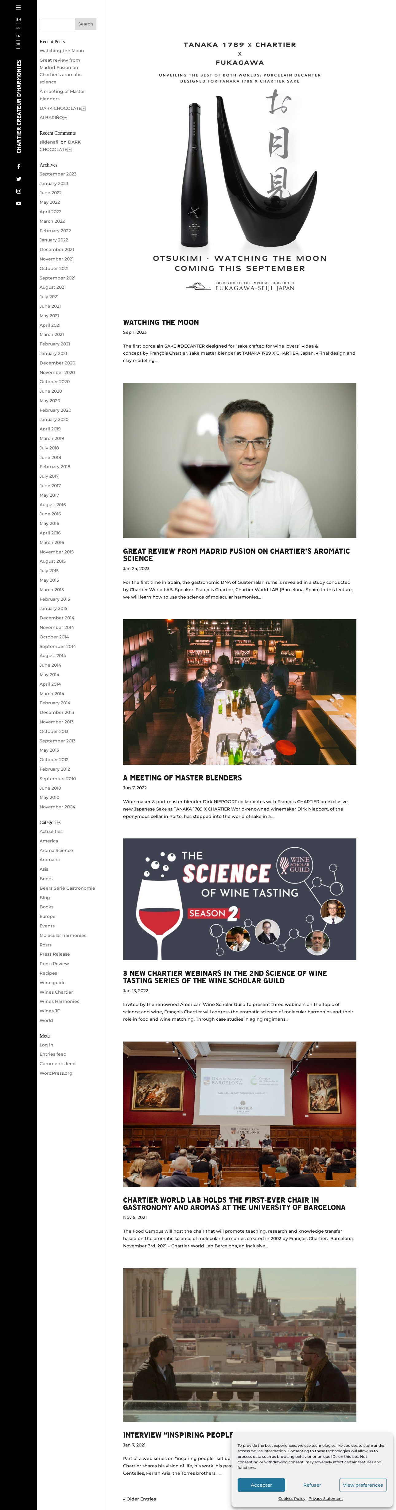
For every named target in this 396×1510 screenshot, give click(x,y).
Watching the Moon (161, 322)
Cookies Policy (291, 1498)
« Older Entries (139, 1499)
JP (18, 44)
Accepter (261, 1485)
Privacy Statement (326, 1498)
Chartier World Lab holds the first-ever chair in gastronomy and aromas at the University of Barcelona (234, 1203)
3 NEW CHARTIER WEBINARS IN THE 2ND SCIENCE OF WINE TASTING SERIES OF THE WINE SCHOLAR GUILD (225, 977)
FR (18, 36)
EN (18, 19)
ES (18, 28)
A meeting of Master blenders (182, 777)
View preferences (363, 1485)
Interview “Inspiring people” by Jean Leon (205, 1434)
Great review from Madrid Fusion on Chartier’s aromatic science (236, 554)
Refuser (312, 1485)
